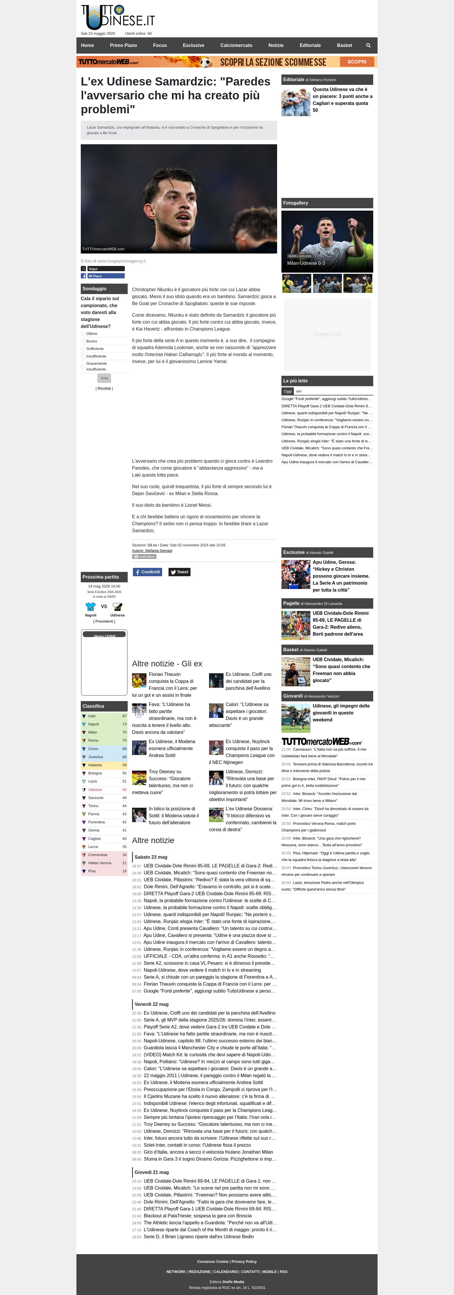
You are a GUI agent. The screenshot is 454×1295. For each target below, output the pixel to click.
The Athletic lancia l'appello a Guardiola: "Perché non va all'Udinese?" (215, 1222)
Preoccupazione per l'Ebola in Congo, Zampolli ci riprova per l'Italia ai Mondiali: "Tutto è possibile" (244, 1089)
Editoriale (294, 79)
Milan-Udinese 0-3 (306, 263)
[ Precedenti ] (104, 621)
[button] (104, 378)
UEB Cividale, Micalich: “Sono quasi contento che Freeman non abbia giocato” (224, 872)
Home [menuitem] (87, 45)
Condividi (147, 572)
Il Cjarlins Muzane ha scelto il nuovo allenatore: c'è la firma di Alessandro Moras (225, 1096)
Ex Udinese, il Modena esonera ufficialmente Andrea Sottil (172, 748)
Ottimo (92, 333)
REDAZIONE (199, 1272)
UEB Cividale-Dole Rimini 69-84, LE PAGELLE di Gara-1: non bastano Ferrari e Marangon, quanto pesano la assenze (265, 1181)
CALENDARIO (225, 1272)
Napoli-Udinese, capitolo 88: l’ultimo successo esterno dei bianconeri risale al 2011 (229, 1040)
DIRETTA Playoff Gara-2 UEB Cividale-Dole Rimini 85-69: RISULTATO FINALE (225, 893)
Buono (92, 341)
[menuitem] (368, 45)
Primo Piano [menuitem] (123, 45)
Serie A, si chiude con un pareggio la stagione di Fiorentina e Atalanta (215, 977)
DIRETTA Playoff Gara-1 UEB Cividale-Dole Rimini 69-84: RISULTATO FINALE (225, 1208)
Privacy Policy (244, 1261)
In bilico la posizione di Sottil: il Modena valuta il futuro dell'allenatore (174, 815)
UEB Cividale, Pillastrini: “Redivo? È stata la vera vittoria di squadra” (214, 879)
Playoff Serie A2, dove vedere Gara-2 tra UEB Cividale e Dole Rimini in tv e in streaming (234, 1026)
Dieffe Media (233, 1282)
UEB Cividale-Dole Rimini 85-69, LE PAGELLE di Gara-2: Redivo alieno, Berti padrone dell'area (242, 865)
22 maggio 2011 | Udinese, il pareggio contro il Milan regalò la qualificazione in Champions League (245, 1075)
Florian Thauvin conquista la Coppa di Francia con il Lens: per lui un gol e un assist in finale (238, 984)
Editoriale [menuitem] (310, 45)
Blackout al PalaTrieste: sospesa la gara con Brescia (198, 1215)
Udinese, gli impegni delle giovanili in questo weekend (341, 712)
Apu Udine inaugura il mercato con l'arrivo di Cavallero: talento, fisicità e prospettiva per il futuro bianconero (254, 942)
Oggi (288, 391)
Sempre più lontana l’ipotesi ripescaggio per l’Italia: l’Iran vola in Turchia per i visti (227, 1117)
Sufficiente (95, 348)
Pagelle (291, 603)
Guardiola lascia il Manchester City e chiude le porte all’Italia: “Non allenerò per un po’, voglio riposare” (249, 1047)
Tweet (179, 572)
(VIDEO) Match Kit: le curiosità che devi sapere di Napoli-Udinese (211, 1054)
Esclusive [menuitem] (193, 45)
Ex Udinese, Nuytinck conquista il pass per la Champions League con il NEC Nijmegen (233, 1110)
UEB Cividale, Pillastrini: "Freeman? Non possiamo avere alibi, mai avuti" (219, 1194)
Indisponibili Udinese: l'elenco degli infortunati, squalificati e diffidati (212, 1103)
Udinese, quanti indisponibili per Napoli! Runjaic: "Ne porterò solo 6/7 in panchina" (228, 914)
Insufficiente (96, 356)
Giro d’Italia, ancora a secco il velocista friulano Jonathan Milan (208, 1152)
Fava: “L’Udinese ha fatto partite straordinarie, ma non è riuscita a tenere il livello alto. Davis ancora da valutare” (164, 718)
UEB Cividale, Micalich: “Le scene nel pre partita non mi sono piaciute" (216, 1187)
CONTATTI (250, 1272)
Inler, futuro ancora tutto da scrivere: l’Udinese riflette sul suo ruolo (212, 1138)
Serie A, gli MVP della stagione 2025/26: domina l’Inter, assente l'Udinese (219, 1019)
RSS (284, 1272)
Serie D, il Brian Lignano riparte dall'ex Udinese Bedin (199, 1236)
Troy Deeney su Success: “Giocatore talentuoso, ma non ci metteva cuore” (220, 1124)
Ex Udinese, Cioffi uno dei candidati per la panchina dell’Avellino (249, 681)
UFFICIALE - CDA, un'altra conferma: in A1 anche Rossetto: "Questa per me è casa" (231, 956)
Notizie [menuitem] (275, 45)
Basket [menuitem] (344, 45)
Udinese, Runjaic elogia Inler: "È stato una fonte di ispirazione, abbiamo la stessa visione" (236, 921)
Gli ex (152, 545)
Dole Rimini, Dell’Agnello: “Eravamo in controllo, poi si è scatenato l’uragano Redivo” (230, 886)
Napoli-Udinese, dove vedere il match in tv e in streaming (202, 970)
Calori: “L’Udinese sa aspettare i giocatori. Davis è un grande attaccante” (218, 1068)
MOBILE (269, 1272)
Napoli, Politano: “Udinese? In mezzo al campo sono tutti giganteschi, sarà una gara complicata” (242, 1061)
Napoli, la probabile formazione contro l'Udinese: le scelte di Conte (212, 900)
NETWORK (176, 1272)
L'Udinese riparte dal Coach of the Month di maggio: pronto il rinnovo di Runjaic (225, 1229)
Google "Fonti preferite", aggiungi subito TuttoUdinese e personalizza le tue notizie (228, 990)
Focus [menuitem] (160, 45)
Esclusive (294, 552)
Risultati (104, 388)
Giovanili (293, 696)
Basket (290, 649)
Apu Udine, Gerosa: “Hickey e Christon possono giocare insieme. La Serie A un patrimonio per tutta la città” (341, 576)
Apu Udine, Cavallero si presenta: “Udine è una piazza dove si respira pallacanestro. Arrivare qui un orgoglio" (255, 935)
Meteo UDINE (105, 636)
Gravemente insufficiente (97, 366)
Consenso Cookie (212, 1261)
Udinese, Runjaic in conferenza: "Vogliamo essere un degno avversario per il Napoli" (230, 949)
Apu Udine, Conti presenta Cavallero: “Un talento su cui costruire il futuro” (219, 928)
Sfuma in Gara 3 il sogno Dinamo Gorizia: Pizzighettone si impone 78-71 (218, 1159)
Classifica (93, 706)
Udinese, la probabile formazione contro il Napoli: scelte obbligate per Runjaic (223, 907)
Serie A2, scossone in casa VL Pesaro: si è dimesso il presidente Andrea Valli (223, 963)
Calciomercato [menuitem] (236, 45)
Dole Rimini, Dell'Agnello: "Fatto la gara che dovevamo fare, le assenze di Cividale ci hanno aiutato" (246, 1201)
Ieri (298, 391)
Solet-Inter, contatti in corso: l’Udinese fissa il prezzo (197, 1145)
